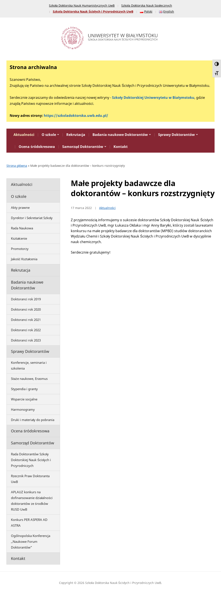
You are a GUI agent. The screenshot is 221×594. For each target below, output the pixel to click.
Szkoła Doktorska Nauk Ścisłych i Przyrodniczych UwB (93, 11)
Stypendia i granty (24, 389)
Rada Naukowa (22, 228)
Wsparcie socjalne (24, 399)
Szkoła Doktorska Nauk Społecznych (146, 5)
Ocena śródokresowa (37, 146)
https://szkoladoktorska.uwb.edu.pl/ (76, 115)
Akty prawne (20, 207)
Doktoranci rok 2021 (26, 319)
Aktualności (24, 134)
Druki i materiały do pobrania (32, 420)
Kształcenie (19, 238)
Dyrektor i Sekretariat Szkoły (32, 218)
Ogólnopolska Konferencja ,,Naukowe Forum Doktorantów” (30, 541)
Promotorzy (20, 249)
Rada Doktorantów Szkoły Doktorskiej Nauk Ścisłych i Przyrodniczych (31, 460)
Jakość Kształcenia (24, 259)
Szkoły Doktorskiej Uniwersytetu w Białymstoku (153, 97)
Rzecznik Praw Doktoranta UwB (30, 479)
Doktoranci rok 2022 (26, 330)
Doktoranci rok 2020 (26, 309)
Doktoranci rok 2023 (26, 340)
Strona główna (16, 166)
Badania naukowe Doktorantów (120, 134)
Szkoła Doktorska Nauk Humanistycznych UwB (82, 5)
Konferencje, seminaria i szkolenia (29, 365)
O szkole (49, 134)
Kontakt (121, 146)
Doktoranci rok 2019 (26, 299)
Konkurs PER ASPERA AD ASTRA (29, 522)
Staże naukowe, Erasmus (29, 378)
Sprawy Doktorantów (176, 134)
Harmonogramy (23, 409)
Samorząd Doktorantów (82, 146)
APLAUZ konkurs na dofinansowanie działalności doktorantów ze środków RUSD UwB (32, 500)
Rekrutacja (75, 134)
